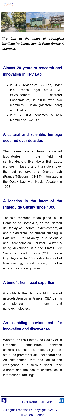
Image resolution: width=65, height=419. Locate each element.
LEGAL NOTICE (29, 401)
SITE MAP (46, 401)
